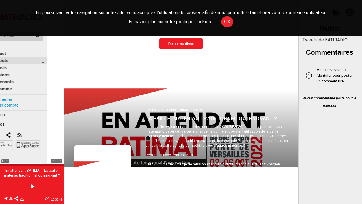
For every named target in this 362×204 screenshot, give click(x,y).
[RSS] (36, 129)
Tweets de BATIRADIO (325, 39)
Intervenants (17, 75)
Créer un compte (19, 98)
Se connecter (16, 93)
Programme (17, 82)
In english (12, 108)
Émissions (15, 68)
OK (227, 21)
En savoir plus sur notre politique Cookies (170, 21)
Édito (10, 40)
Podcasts (14, 61)
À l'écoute (15, 54)
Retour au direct (181, 44)
